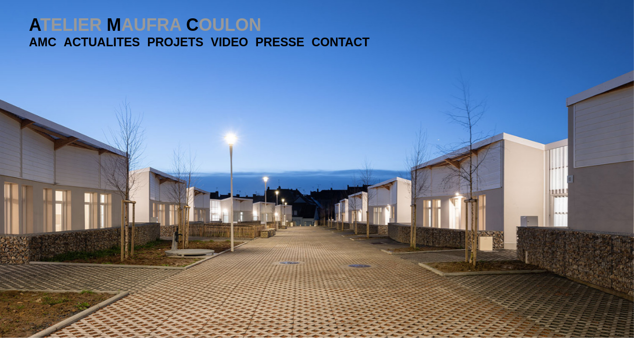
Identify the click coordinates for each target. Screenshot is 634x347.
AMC (42, 42)
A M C (145, 25)
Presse (280, 42)
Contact (340, 42)
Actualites (102, 42)
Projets (175, 42)
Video (229, 42)
